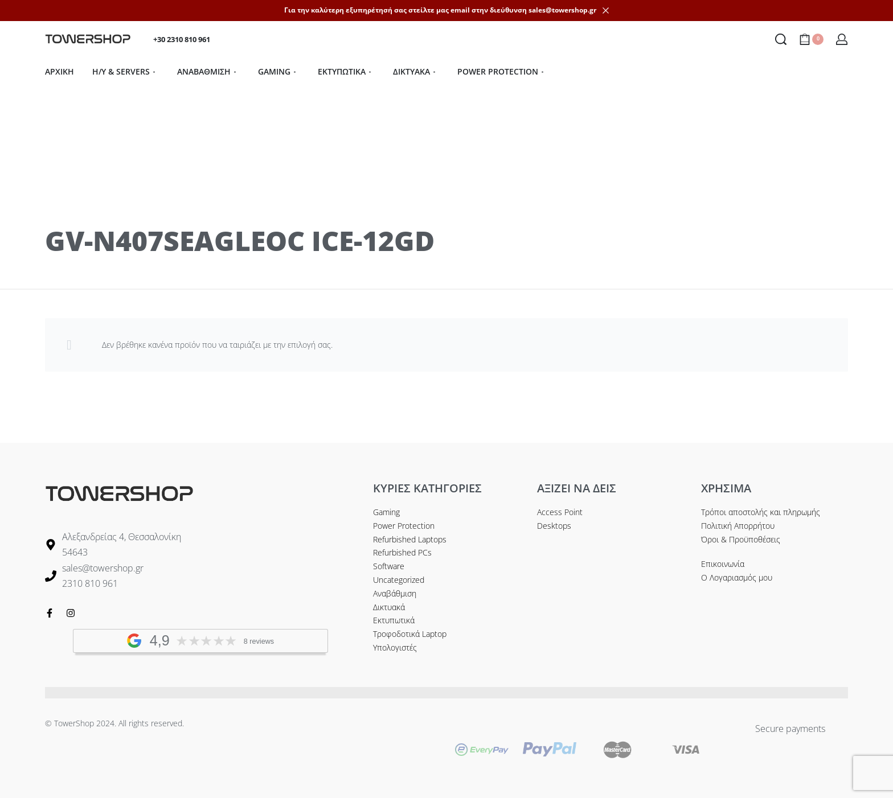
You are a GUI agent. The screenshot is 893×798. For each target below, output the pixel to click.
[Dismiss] (606, 10)
